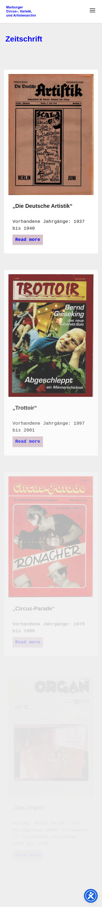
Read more (27, 240)
